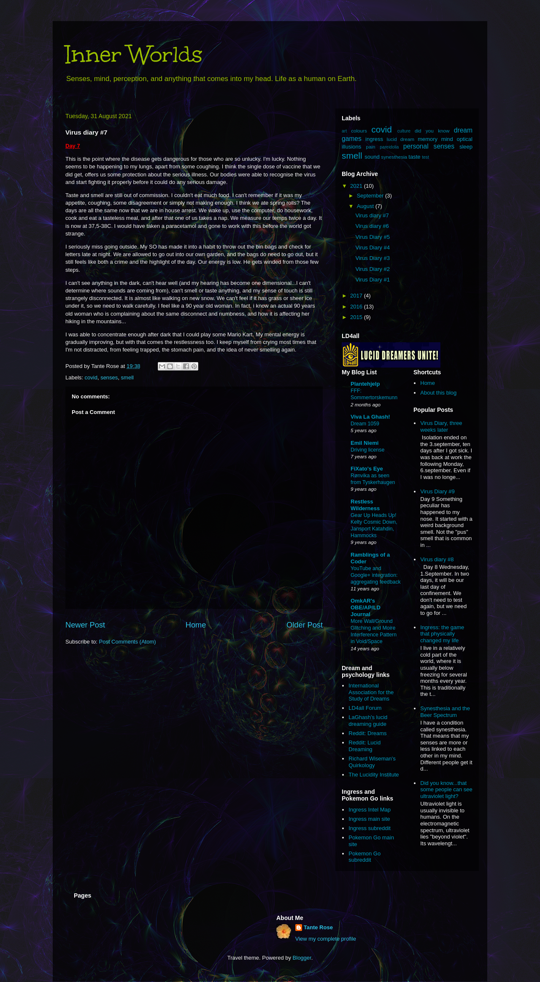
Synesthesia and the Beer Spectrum (445, 711)
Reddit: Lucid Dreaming (364, 745)
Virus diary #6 (372, 226)
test (425, 157)
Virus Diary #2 (372, 269)
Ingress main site (369, 819)
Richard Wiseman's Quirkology (372, 761)
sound (371, 157)
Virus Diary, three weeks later (441, 426)
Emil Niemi (364, 443)
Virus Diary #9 (437, 491)
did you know (432, 130)
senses (109, 377)
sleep (465, 146)
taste (414, 157)
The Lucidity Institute (373, 774)
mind (447, 139)
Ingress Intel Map (369, 809)
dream (463, 130)
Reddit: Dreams (367, 733)
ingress (374, 139)
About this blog (438, 393)
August (366, 206)
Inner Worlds (133, 54)
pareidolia (389, 147)
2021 (357, 186)
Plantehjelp (365, 384)
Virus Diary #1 (372, 279)
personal (416, 146)
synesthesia (394, 157)
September (371, 195)
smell (127, 377)
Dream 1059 (365, 424)
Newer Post (85, 625)
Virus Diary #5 (372, 237)
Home (196, 625)
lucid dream (400, 139)
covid (91, 377)
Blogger (302, 958)
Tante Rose (318, 927)
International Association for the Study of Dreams (371, 692)
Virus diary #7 (372, 215)
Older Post (304, 625)
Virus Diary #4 (372, 247)
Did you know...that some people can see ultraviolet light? (446, 789)
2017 (357, 295)
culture (403, 131)
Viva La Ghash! (370, 417)
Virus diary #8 (437, 559)
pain (370, 146)
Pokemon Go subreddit (364, 856)
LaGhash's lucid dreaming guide (367, 720)
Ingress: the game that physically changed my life (442, 634)
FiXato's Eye (367, 468)
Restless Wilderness (365, 504)
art (344, 131)
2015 (357, 317)
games (352, 138)
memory (427, 139)
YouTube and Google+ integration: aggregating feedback (376, 575)
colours (359, 130)
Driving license (367, 450)
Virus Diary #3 (372, 258)
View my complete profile (325, 939)
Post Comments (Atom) (127, 641)
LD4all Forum (364, 708)
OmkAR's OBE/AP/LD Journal (366, 607)
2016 (357, 306)
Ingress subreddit (369, 828)
